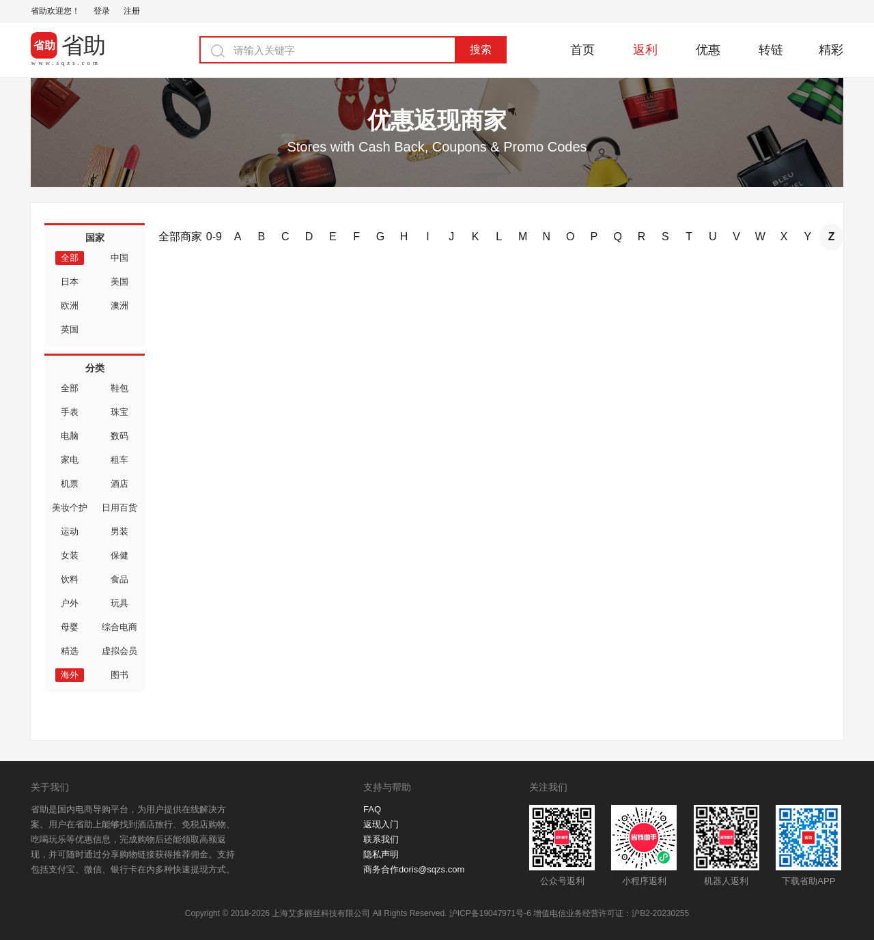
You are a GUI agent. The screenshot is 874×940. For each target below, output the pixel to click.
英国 (70, 329)
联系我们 (381, 839)
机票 (70, 484)
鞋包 (119, 388)
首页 (582, 50)
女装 (70, 555)
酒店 (119, 484)
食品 (119, 579)
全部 (70, 258)
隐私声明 (381, 854)
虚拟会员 (119, 651)
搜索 (481, 49)
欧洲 (70, 305)
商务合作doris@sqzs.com (413, 869)
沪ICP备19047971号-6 (490, 913)
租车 (119, 460)
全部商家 (180, 236)
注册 (132, 11)
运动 (70, 531)
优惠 (708, 50)
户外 (70, 603)
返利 (645, 50)
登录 (102, 11)
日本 (70, 281)
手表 (70, 412)
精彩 (831, 50)
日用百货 (119, 507)
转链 (771, 50)
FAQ (372, 809)
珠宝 (119, 412)
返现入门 (381, 824)
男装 (119, 531)
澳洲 (119, 305)
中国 (119, 258)
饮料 (70, 579)
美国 (119, 281)
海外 (70, 675)
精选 (70, 651)
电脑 (70, 436)
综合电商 (119, 627)
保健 (119, 555)
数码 (119, 436)
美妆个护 (69, 507)
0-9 (214, 236)
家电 (70, 460)
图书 (119, 675)
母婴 (70, 627)
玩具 (119, 603)
